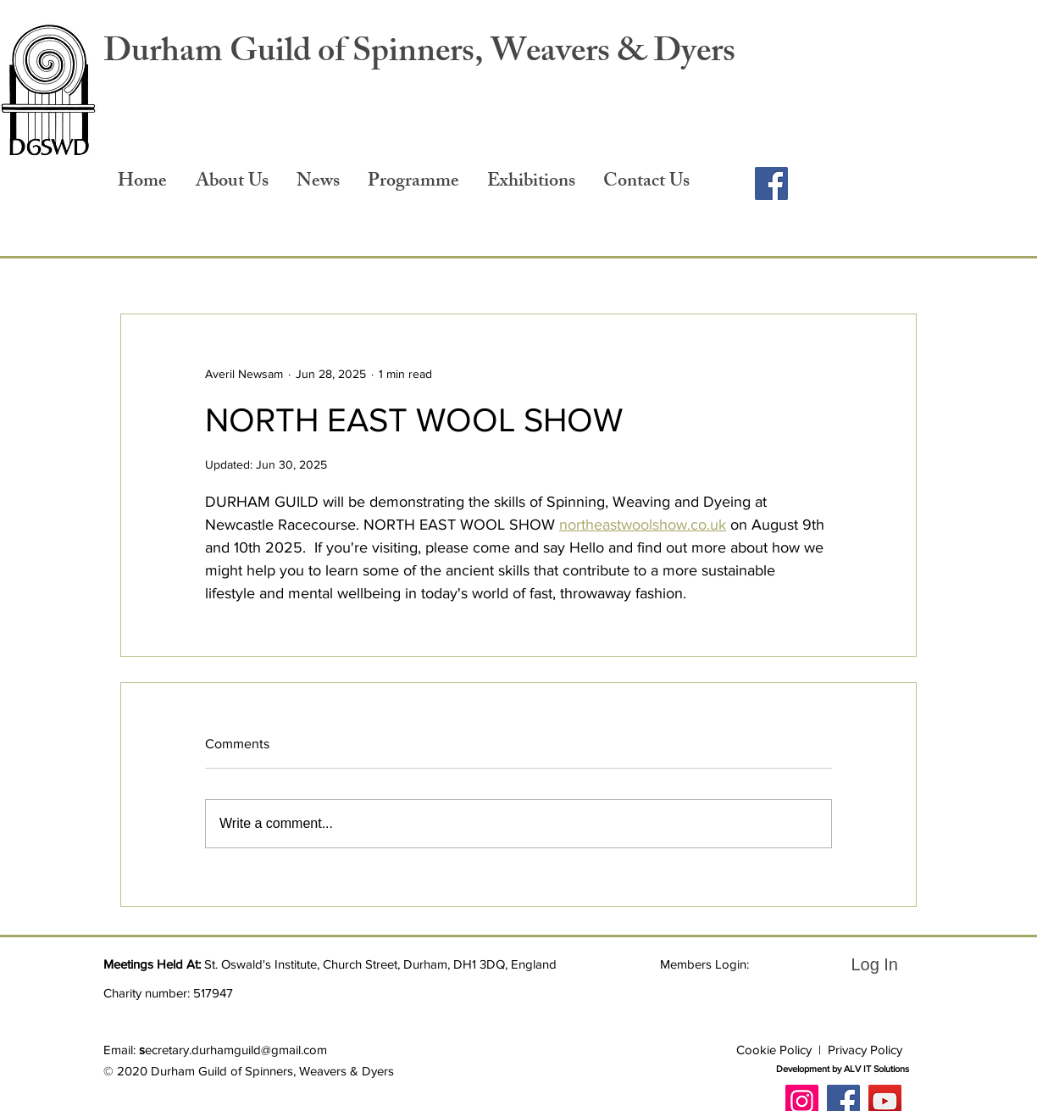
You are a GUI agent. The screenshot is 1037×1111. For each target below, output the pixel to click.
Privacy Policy (865, 1049)
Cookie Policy (774, 1049)
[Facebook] (771, 183)
